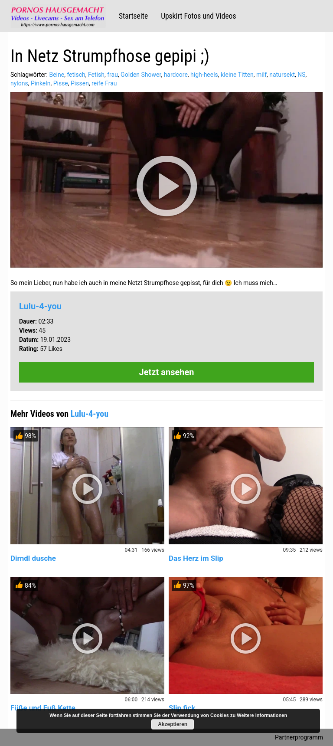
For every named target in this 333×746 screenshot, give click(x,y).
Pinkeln (41, 83)
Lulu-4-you (40, 306)
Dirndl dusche (33, 558)
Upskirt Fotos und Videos (198, 16)
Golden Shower (141, 74)
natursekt (282, 74)
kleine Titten (237, 74)
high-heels (204, 74)
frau (112, 74)
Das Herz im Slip (196, 558)
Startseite (133, 16)
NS (301, 74)
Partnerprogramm (299, 737)
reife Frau (104, 83)
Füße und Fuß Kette (42, 707)
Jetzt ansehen (166, 372)
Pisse (60, 83)
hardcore (176, 74)
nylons (19, 83)
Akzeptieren (172, 724)
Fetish (96, 74)
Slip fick (182, 707)
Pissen (80, 83)
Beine (56, 74)
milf (261, 74)
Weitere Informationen (262, 715)
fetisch (76, 74)
